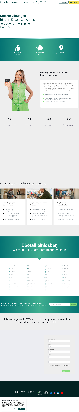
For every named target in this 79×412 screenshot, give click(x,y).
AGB (22, 392)
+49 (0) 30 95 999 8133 (41, 1)
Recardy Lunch (14, 2)
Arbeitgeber (46, 392)
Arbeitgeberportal (63, 2)
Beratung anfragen (74, 2)
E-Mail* (49, 344)
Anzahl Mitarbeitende (52, 360)
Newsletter (30, 392)
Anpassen (4, 408)
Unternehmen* (51, 349)
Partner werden (31, 391)
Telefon (49, 354)
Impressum (17, 392)
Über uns (16, 391)
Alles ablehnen (14, 408)
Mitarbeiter (46, 393)
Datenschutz (23, 391)
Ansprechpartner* (51, 339)
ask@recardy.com (40, 3)
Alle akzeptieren (21, 408)
